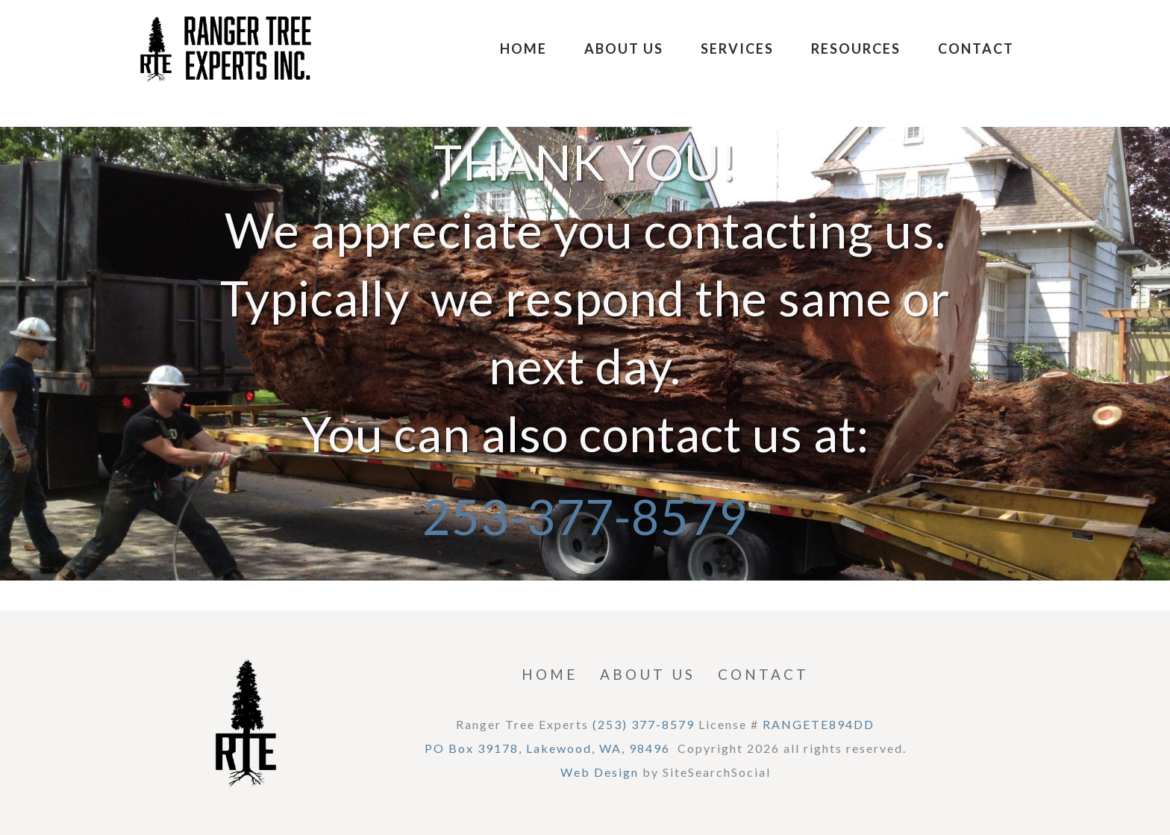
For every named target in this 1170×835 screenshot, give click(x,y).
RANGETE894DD (819, 724)
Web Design (599, 772)
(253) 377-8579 (643, 724)
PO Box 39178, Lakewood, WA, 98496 (547, 748)
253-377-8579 (585, 516)
